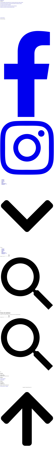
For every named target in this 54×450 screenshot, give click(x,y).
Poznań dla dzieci (4, 183)
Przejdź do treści (2, 0)
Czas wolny (3, 180)
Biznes (2, 251)
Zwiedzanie (3, 249)
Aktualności (3, 179)
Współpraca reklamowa (2, 378)
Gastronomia (3, 181)
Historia (2, 182)
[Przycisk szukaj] (9, 256)
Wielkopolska (3, 184)
